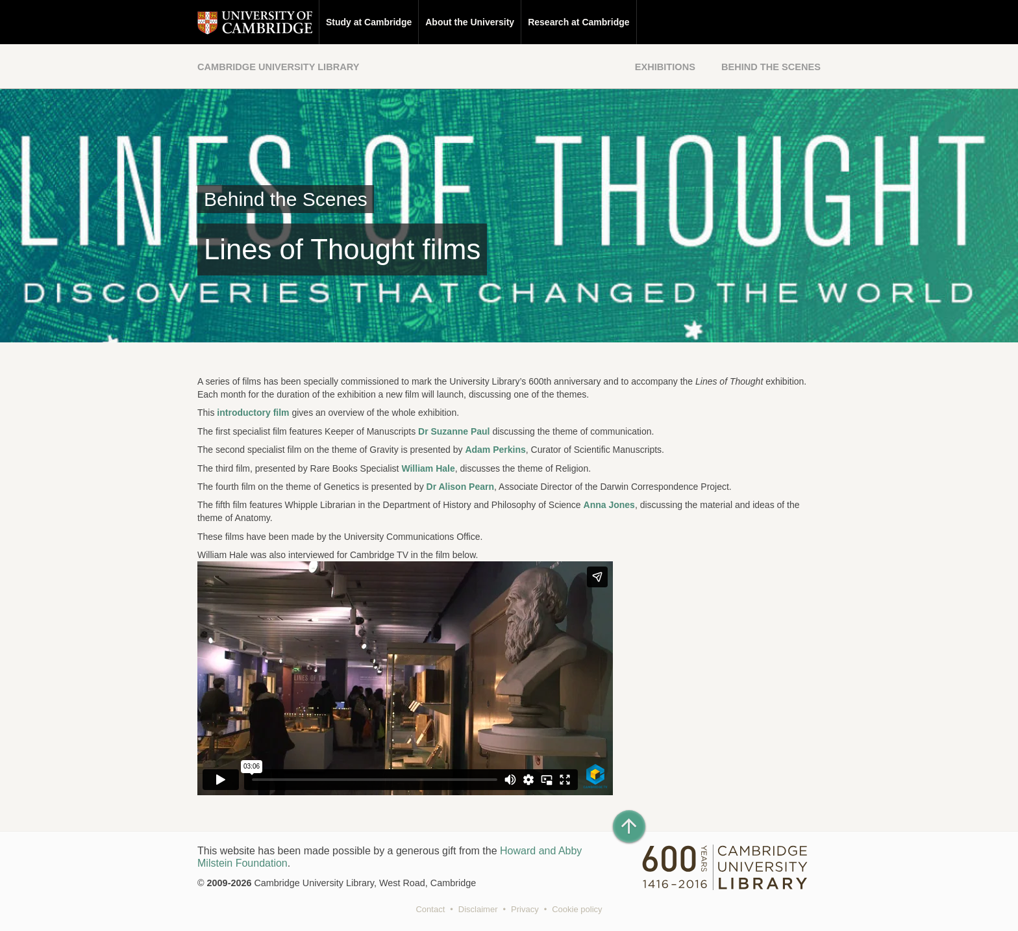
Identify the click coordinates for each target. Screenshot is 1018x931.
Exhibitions (665, 67)
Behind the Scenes (771, 67)
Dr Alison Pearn (461, 486)
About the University (469, 22)
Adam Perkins (495, 449)
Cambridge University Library (278, 67)
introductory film (253, 412)
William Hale (427, 468)
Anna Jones (609, 505)
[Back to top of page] (629, 826)
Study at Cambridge (369, 22)
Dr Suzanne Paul (455, 431)
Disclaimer (478, 909)
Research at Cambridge (578, 22)
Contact (430, 909)
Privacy (525, 909)
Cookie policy (577, 909)
